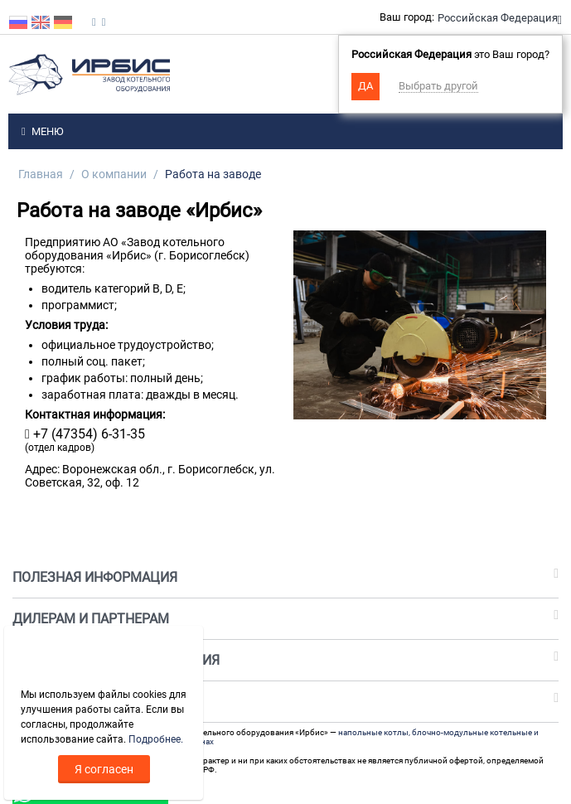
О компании (114, 174)
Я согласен (104, 769)
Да (365, 86)
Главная (40, 174)
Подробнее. (155, 739)
